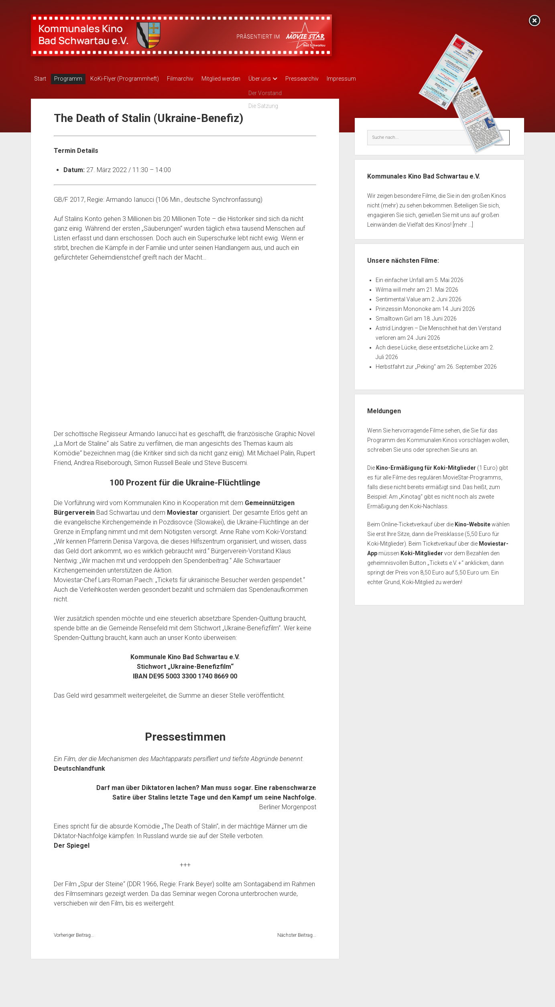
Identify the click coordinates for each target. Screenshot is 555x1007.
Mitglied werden (237, 78)
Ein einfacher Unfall (400, 277)
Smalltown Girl (394, 316)
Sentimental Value (398, 297)
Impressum (369, 78)
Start (40, 78)
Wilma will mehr (395, 287)
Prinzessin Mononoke (403, 306)
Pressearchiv (326, 78)
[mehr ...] (463, 222)
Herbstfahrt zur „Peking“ (406, 364)
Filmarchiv (192, 78)
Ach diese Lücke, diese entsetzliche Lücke (427, 345)
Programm (72, 78)
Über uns (279, 78)
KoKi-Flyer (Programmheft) (132, 78)
